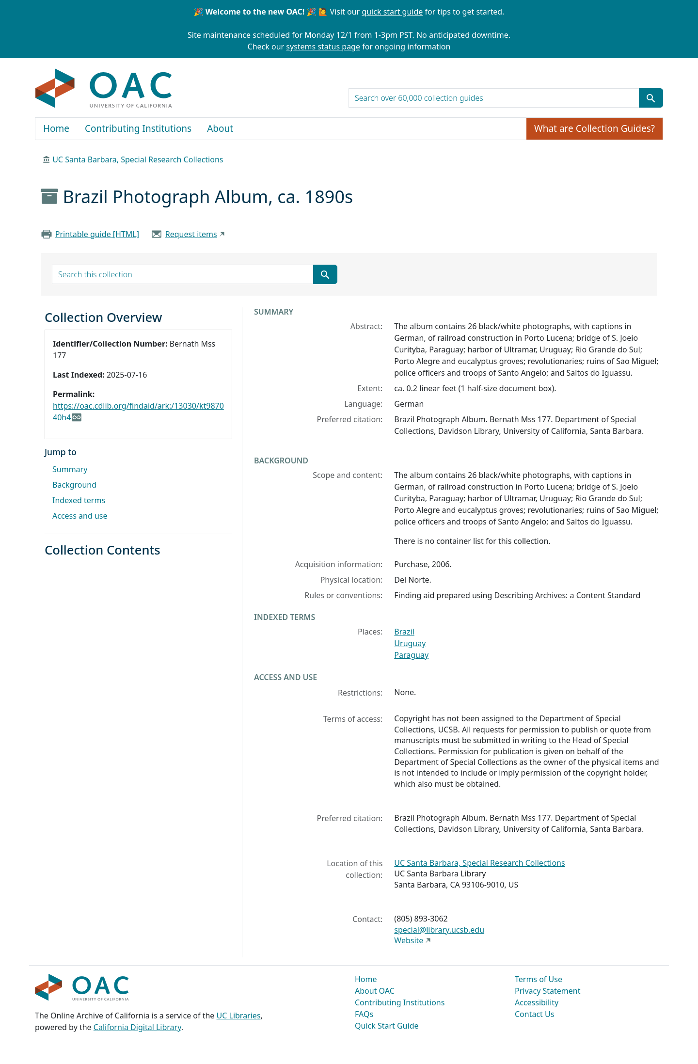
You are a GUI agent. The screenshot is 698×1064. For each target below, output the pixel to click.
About (220, 128)
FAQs (364, 1014)
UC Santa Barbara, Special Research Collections (137, 159)
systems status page (323, 46)
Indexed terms (78, 500)
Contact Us (534, 1014)
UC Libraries (239, 1015)
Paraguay (411, 655)
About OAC (375, 990)
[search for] (494, 98)
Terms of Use (538, 979)
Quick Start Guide (387, 1025)
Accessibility (536, 1002)
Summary (69, 469)
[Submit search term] (651, 98)
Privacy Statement (548, 990)
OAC (104, 89)
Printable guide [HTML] (97, 234)
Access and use (80, 515)
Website (408, 940)
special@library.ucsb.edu (439, 929)
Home (56, 128)
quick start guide (392, 11)
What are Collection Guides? (594, 128)
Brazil (404, 631)
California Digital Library (137, 1027)
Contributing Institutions (138, 128)
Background (74, 484)
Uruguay (410, 643)
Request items (191, 234)
